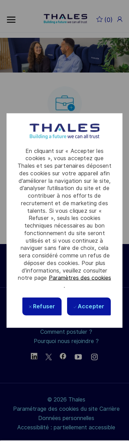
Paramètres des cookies (80, 278)
